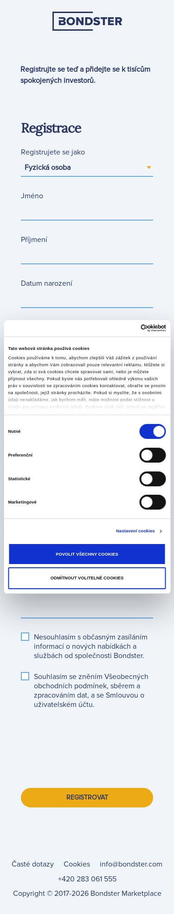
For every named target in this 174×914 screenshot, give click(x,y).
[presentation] (91, 739)
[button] (91, 681)
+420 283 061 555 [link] (87, 879)
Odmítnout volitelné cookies (87, 578)
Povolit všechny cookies (87, 554)
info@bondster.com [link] (131, 864)
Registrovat (87, 797)
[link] (87, 43)
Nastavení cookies (135, 531)
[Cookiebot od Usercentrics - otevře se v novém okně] (126, 328)
